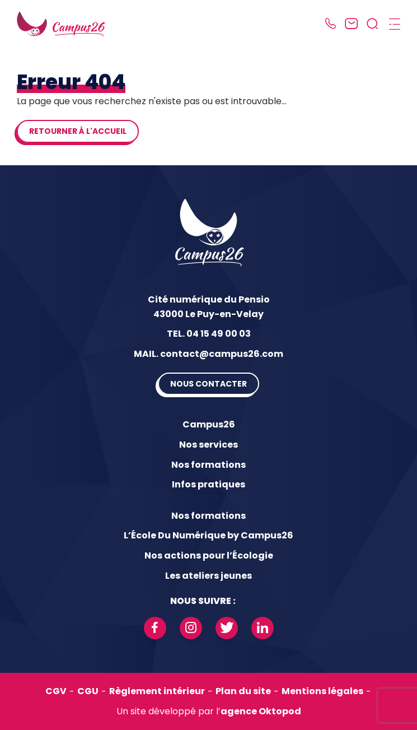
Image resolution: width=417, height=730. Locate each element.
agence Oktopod (261, 711)
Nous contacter (208, 383)
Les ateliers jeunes (208, 575)
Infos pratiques (208, 484)
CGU (88, 691)
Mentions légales (322, 691)
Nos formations (208, 464)
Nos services (208, 444)
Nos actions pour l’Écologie (208, 555)
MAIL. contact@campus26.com (208, 353)
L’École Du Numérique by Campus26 (208, 535)
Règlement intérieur (157, 691)
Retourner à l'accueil (77, 131)
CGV (56, 691)
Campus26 (208, 424)
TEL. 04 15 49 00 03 (209, 333)
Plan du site (243, 691)
